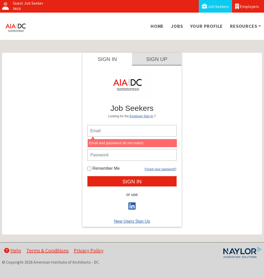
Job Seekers (215, 6)
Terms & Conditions (47, 250)
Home (157, 26)
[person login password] (132, 155)
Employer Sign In (141, 116)
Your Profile (206, 26)
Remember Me (103, 168)
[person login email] (132, 131)
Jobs (177, 26)
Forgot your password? (160, 169)
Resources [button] (243, 26)
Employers (247, 6)
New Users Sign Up (132, 221)
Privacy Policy (88, 250)
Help (12, 250)
